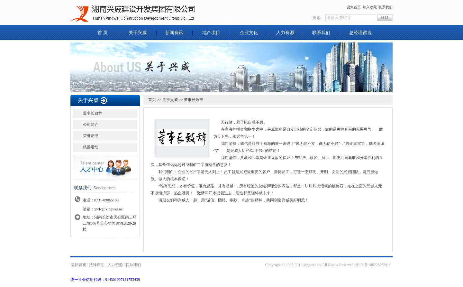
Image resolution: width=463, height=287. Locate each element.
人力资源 (285, 32)
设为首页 (354, 7)
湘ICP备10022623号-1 (372, 265)
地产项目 (211, 32)
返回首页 (78, 265)
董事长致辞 (92, 113)
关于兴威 (138, 32)
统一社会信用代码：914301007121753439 (105, 279)
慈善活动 (90, 147)
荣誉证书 (90, 136)
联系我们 (385, 7)
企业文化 (249, 32)
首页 (152, 99)
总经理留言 (360, 32)
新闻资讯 (174, 32)
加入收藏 (370, 7)
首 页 (102, 32)
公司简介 (90, 124)
